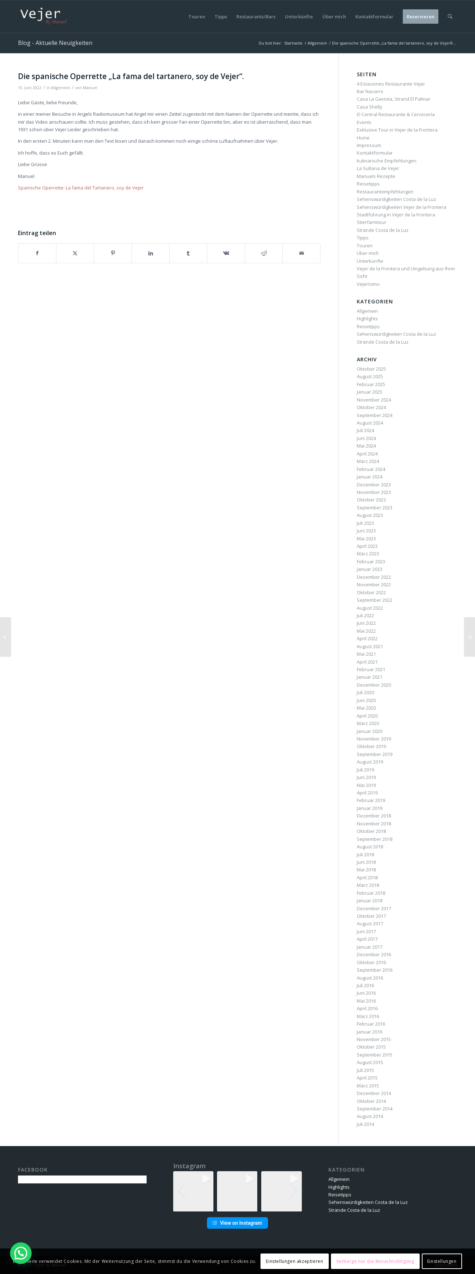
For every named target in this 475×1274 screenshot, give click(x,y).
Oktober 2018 (371, 831)
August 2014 (370, 1116)
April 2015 (367, 1077)
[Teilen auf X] (75, 253)
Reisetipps (368, 183)
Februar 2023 (371, 561)
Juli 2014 (365, 1124)
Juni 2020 (366, 700)
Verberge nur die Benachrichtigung (375, 1261)
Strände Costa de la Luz (383, 230)
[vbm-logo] (44, 16)
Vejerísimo (368, 284)
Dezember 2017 (374, 908)
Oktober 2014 (371, 1101)
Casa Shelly (369, 107)
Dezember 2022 (374, 577)
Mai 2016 (366, 1001)
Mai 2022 (366, 631)
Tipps (363, 237)
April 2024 (367, 453)
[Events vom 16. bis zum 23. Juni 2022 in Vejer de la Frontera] (469, 637)
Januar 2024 (369, 476)
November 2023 (374, 492)
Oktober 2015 (371, 1047)
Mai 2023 (366, 538)
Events (364, 122)
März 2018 (368, 885)
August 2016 (370, 978)
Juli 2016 (365, 985)
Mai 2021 (366, 654)
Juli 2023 (365, 523)
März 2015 (368, 1085)
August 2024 (370, 423)
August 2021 (370, 646)
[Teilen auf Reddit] (263, 253)
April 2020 (367, 715)
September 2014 (374, 1108)
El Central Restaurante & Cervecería (396, 114)
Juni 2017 (366, 931)
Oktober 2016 (371, 962)
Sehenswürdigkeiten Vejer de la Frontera (401, 207)
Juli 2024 (365, 430)
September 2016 (374, 970)
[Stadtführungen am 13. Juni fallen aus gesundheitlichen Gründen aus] (5, 637)
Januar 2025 (369, 392)
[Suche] (450, 16)
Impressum (369, 145)
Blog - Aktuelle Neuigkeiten (55, 43)
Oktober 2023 (371, 499)
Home (363, 137)
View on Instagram (237, 1223)
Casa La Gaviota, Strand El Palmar (393, 99)
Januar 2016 (369, 1031)
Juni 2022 (366, 623)
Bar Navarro (370, 91)
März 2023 (368, 553)
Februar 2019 (371, 800)
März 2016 (368, 1016)
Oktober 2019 (371, 746)
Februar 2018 (371, 893)
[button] (237, 1206)
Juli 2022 (365, 615)
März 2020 (368, 723)
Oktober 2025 (371, 369)
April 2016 (367, 1008)
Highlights (367, 318)
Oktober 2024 (371, 407)
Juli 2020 (365, 692)
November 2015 (374, 1039)
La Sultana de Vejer (378, 168)
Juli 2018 (365, 854)
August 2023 (370, 515)
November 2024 (374, 400)
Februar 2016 (371, 1024)
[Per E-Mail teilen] (301, 253)
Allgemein (60, 87)
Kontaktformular (375, 153)
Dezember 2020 (374, 685)
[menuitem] (197, 16)
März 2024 (368, 461)
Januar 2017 (369, 947)
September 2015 (374, 1054)
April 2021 (367, 662)
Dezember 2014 (374, 1093)
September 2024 (374, 415)
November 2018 (374, 823)
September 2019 (374, 754)
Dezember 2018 (374, 815)
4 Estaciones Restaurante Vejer (391, 84)
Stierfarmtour (371, 222)
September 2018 (374, 839)
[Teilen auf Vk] (226, 253)
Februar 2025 (371, 384)
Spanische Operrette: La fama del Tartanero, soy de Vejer (81, 187)
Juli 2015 (365, 1070)
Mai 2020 (366, 708)
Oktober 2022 (371, 592)
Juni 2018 (366, 862)
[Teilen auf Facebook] (37, 253)
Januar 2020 (369, 731)
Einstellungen (442, 1261)
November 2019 (374, 738)
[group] (193, 1191)
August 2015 (370, 1062)
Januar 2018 (369, 900)
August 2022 (370, 608)
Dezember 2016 (374, 954)
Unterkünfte (370, 261)
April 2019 (367, 792)
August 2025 (370, 376)
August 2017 (370, 923)
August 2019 (370, 762)
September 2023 (374, 507)
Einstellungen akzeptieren (294, 1261)
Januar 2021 (369, 677)
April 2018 (367, 877)
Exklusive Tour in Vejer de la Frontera (397, 130)
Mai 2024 (366, 446)
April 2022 (367, 638)
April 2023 (367, 546)
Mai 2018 (366, 869)
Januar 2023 (369, 569)
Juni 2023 (366, 530)
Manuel (90, 87)
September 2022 (374, 600)
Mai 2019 (366, 785)
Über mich (368, 253)
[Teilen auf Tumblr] (188, 253)
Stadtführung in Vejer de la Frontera (396, 214)
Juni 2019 (366, 777)
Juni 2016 (366, 993)
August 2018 (370, 846)
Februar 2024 (371, 469)
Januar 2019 (369, 808)
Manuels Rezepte (376, 176)
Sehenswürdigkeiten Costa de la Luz (396, 199)
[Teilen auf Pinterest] (113, 253)
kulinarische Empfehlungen (386, 160)
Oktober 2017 (371, 916)
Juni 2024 (366, 438)
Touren (365, 245)
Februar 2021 (371, 669)
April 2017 (367, 939)
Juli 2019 (365, 769)
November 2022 (374, 584)
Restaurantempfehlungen (385, 191)
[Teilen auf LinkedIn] (150, 253)
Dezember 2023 (374, 484)
